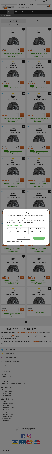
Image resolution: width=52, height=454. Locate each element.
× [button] (47, 210)
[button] (26, 225)
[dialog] (26, 227)
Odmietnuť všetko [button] (22, 238)
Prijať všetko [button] (39, 238)
